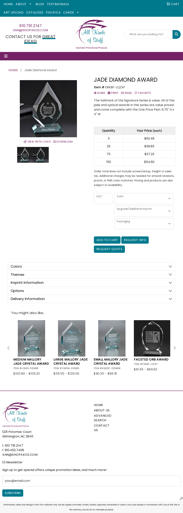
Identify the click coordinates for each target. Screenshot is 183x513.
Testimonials (58, 4)
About (21, 4)
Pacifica (53, 12)
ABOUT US (102, 410)
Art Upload (13, 12)
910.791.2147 (30, 25)
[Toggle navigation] (6, 56)
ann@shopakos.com (30, 30)
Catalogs (34, 12)
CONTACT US (102, 427)
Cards (68, 12)
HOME (98, 405)
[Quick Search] (148, 34)
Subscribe (13, 493)
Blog (40, 4)
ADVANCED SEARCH (103, 417)
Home (8, 4)
